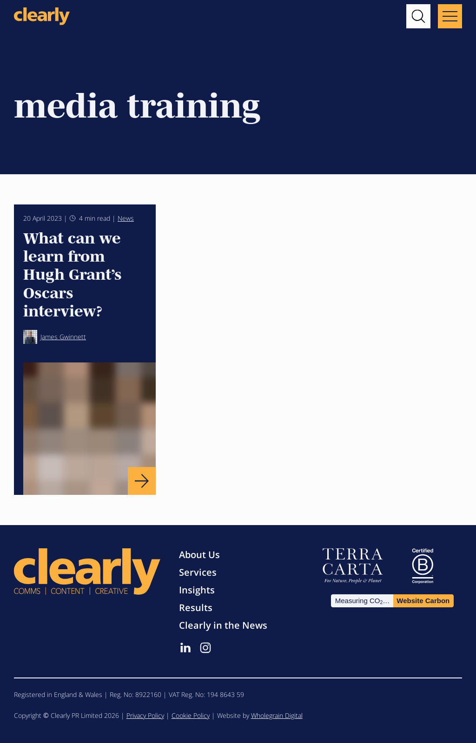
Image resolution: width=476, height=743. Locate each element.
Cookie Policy (191, 715)
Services (198, 572)
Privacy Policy (145, 715)
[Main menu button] (450, 16)
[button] (418, 16)
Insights (197, 590)
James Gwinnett (54, 337)
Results (195, 607)
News (126, 218)
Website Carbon (423, 601)
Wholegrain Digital (277, 715)
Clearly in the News (223, 625)
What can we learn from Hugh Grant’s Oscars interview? (72, 273)
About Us (199, 554)
